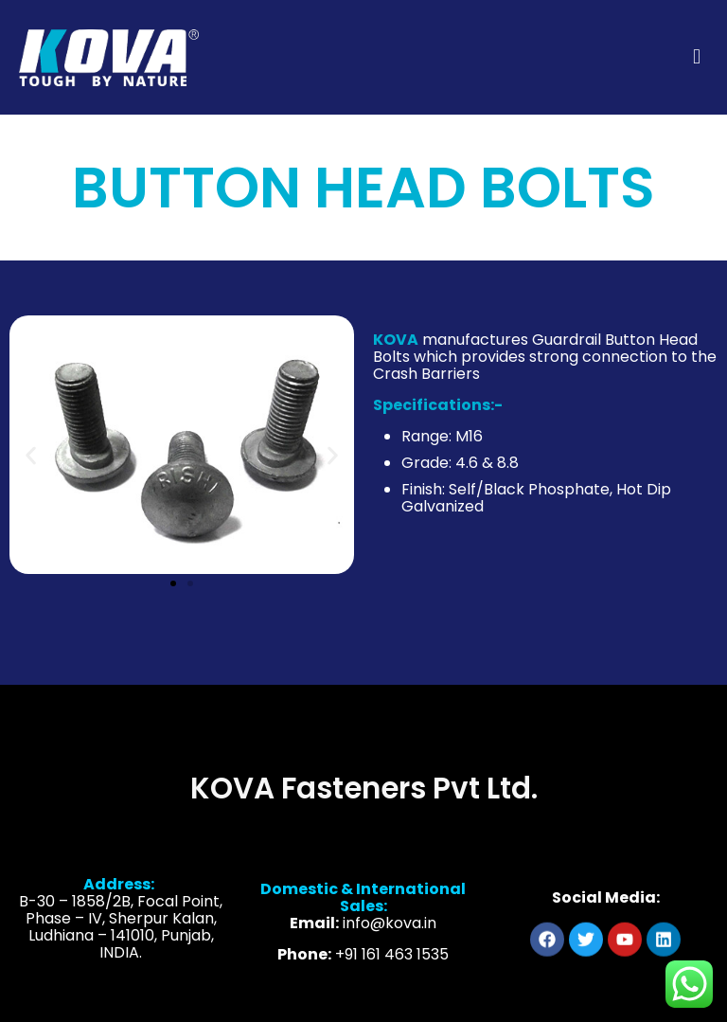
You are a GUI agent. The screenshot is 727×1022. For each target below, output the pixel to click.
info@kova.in (389, 939)
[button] (31, 455)
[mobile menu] (697, 57)
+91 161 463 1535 (392, 970)
